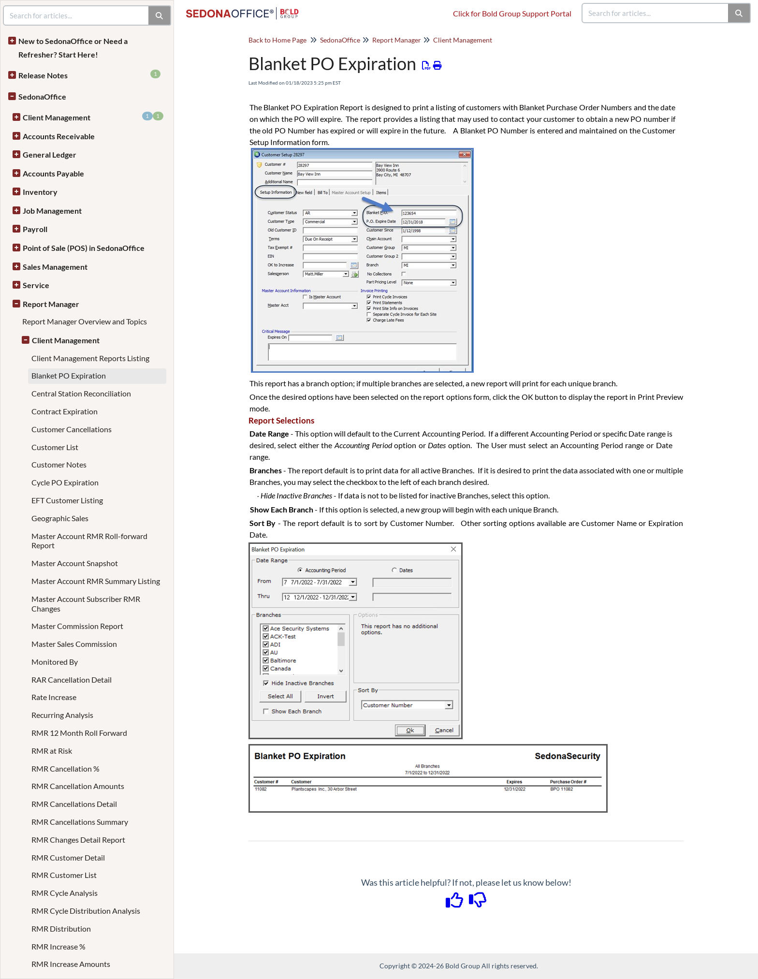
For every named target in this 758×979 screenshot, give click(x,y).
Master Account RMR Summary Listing (95, 580)
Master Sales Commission (74, 643)
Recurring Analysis (62, 714)
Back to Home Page (277, 40)
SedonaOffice (42, 96)
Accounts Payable (53, 173)
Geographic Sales (59, 518)
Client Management (93, 117)
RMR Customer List (64, 874)
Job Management (52, 210)
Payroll (35, 229)
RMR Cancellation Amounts (77, 785)
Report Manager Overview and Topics (84, 321)
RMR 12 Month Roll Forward (79, 732)
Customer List (54, 447)
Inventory (40, 191)
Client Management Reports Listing (90, 358)
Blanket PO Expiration (68, 375)
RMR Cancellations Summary (79, 821)
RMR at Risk (51, 750)
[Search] (739, 13)
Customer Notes (59, 464)
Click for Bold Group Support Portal (512, 13)
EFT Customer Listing (67, 500)
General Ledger (49, 154)
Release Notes (89, 75)
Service (36, 285)
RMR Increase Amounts (70, 963)
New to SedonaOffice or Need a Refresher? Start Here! (73, 47)
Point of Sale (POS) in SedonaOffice (84, 247)
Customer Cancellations (71, 429)
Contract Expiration (64, 411)
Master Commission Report (77, 625)
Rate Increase (53, 696)
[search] (655, 13)
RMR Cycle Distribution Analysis (85, 910)
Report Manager (51, 303)
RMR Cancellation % (65, 768)
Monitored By (54, 661)
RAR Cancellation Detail (71, 679)
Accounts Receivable (59, 136)
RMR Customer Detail (68, 857)
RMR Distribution (61, 928)
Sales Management (55, 266)
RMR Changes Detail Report (78, 839)
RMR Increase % (58, 946)
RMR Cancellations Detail (74, 803)
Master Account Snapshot (74, 563)
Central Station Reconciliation (81, 393)
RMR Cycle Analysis (64, 892)
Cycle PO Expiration (65, 482)
